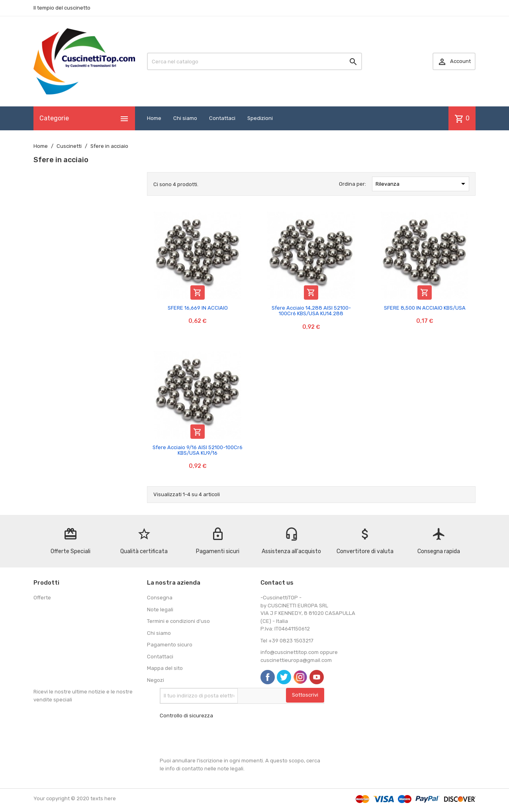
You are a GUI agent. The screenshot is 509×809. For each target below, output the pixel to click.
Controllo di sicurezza (186, 716)
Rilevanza (422, 184)
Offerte (42, 598)
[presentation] (220, 738)
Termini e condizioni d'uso (178, 621)
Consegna (159, 598)
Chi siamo (185, 118)
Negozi (155, 680)
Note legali (160, 610)
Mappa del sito (165, 668)
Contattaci (222, 118)
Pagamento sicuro (169, 645)
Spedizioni (260, 118)
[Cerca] (254, 61)
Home (154, 118)
